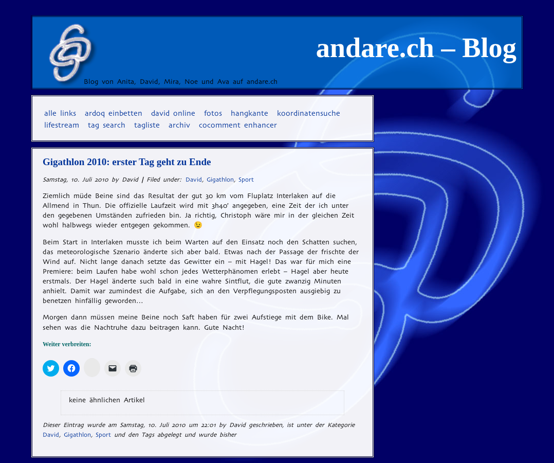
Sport (246, 179)
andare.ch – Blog (416, 47)
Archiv (179, 125)
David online (173, 113)
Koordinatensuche (308, 113)
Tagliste (147, 125)
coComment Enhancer (238, 125)
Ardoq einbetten (113, 113)
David (194, 179)
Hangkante (249, 113)
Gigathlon (220, 179)
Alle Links (60, 113)
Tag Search (106, 125)
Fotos (213, 113)
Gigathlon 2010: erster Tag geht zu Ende (127, 161)
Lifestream (61, 125)
